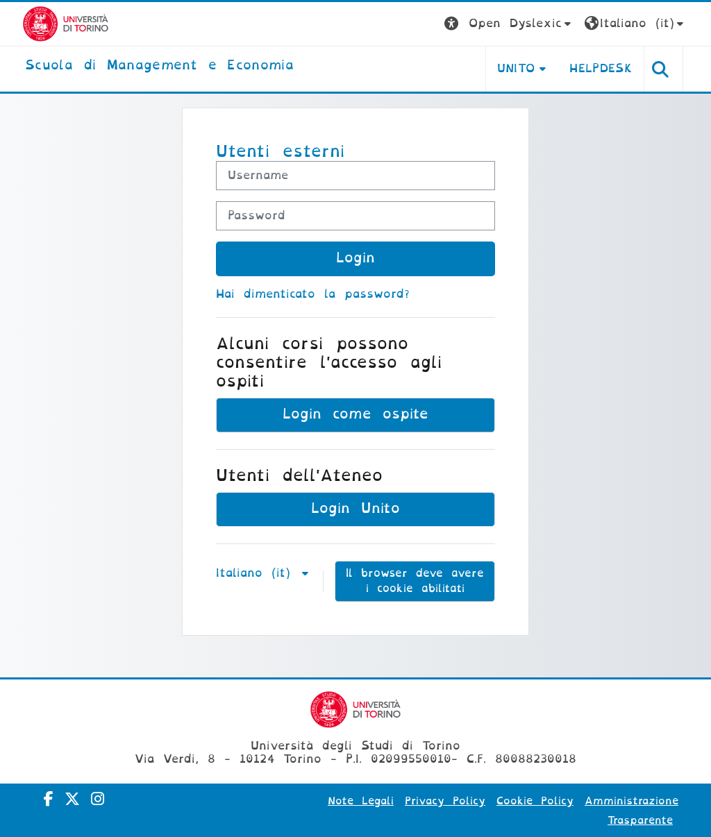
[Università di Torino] (65, 23)
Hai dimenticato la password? (313, 294)
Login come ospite (355, 414)
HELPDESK (601, 68)
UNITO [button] (516, 68)
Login (355, 258)
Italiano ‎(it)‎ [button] (257, 573)
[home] (159, 66)
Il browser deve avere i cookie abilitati (415, 581)
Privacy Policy (445, 801)
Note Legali (361, 801)
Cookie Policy (535, 801)
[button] (509, 24)
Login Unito (355, 508)
